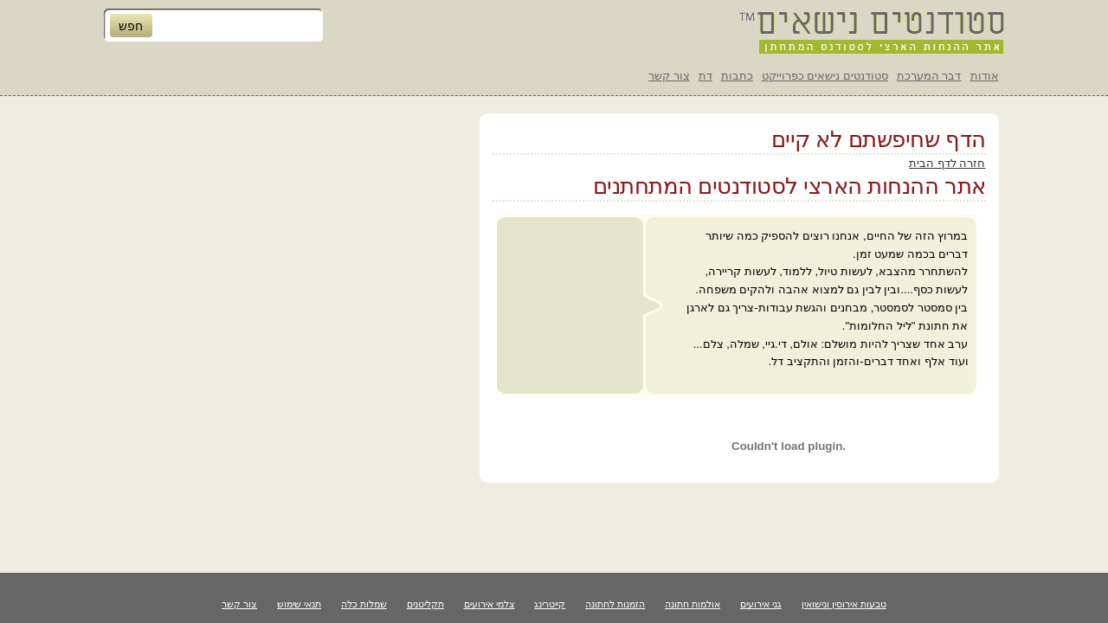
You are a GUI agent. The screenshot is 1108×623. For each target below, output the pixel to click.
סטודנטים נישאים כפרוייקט (825, 75)
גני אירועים (761, 604)
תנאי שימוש (299, 604)
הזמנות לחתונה (615, 604)
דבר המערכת (929, 75)
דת (705, 75)
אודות (984, 75)
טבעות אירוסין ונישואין (844, 604)
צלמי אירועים (489, 604)
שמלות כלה (364, 604)
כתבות (737, 75)
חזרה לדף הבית (947, 163)
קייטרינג (549, 604)
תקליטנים (425, 604)
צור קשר (669, 75)
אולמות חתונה (692, 604)
